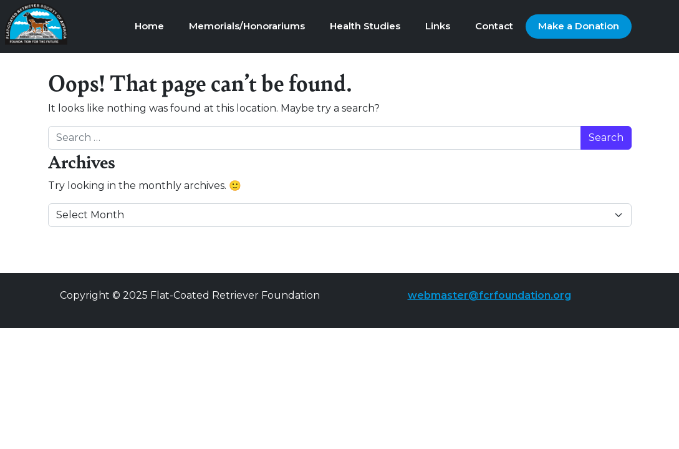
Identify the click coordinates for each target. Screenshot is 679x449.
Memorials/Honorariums (247, 26)
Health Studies (365, 26)
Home (149, 26)
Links (437, 26)
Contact (494, 26)
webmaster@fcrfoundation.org (489, 295)
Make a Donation (578, 26)
